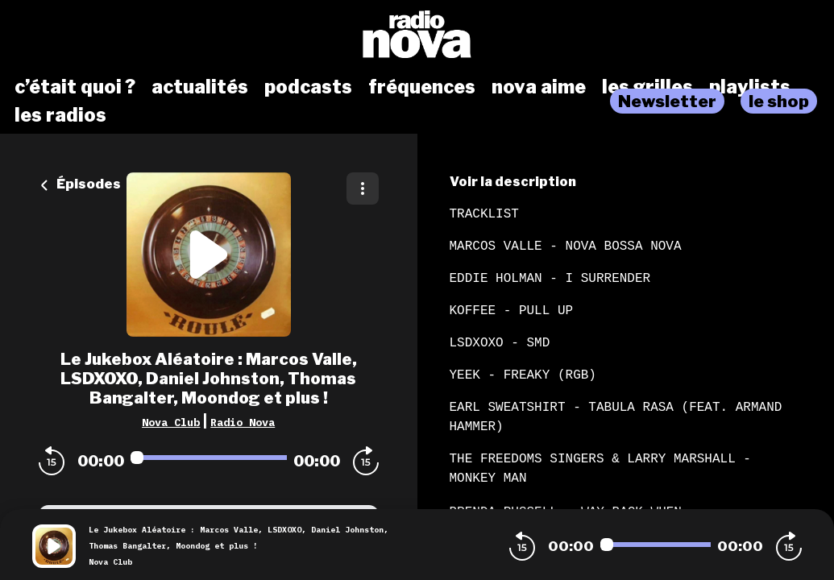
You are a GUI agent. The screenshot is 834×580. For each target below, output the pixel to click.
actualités (199, 87)
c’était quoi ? (75, 87)
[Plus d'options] (362, 188)
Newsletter (667, 101)
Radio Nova (242, 422)
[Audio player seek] (209, 457)
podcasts (308, 87)
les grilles (647, 87)
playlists (749, 87)
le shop (779, 101)
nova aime (539, 87)
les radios (60, 115)
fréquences (421, 87)
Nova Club (171, 422)
